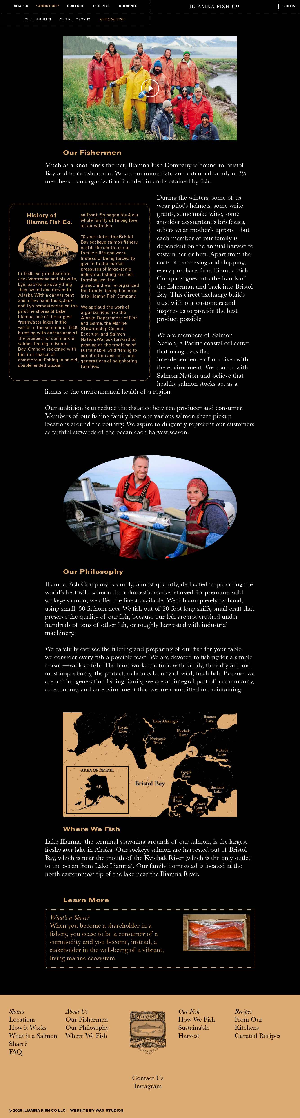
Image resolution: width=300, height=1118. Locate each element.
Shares (16, 1012)
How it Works (28, 1028)
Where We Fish (112, 19)
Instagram (148, 1087)
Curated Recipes (257, 1036)
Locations (22, 1020)
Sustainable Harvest (193, 1032)
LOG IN (289, 6)
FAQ (15, 1052)
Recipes (243, 1012)
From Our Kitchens (248, 1024)
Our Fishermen (38, 19)
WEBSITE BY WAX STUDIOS (96, 1111)
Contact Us (147, 1079)
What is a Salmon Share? (33, 1040)
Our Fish (189, 1012)
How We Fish (196, 1020)
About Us (76, 1012)
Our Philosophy (75, 19)
